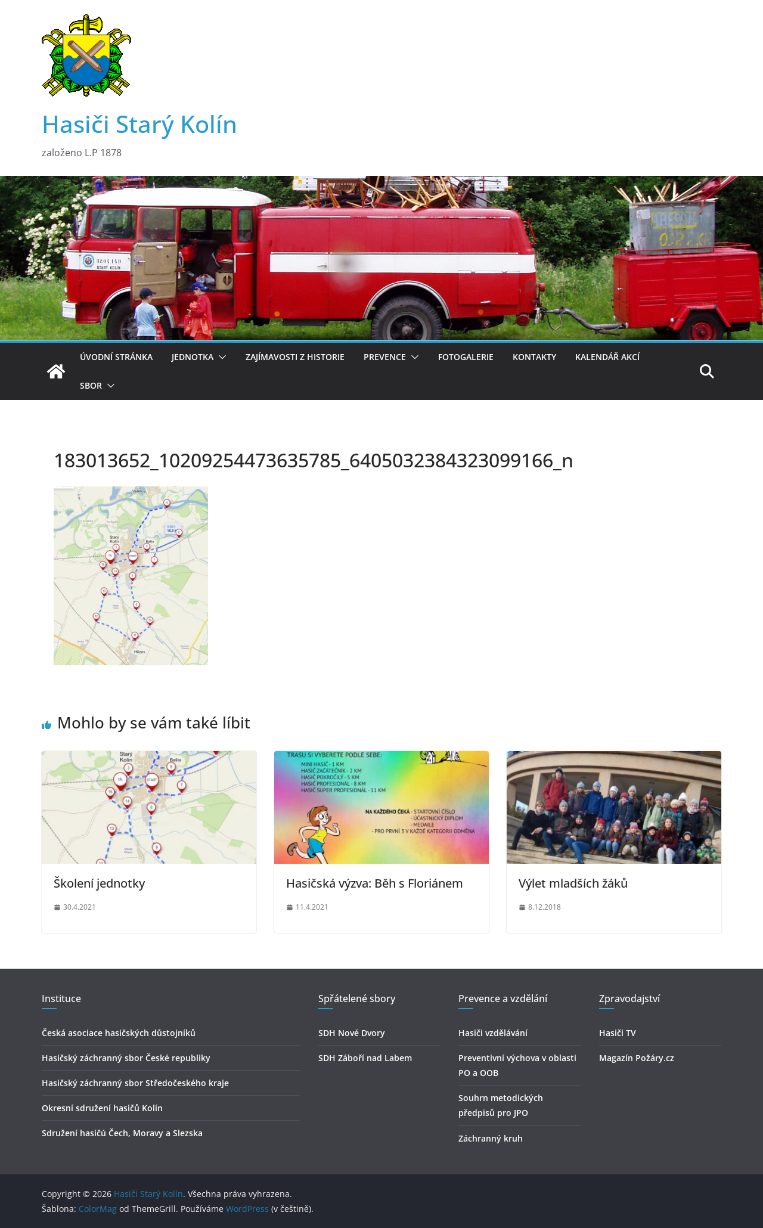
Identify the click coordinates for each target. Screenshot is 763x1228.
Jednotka (192, 356)
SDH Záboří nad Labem (365, 1057)
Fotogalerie (466, 356)
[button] (220, 357)
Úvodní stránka (116, 356)
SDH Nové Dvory (351, 1032)
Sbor (91, 385)
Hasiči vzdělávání (493, 1032)
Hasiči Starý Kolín (139, 123)
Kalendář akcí (607, 356)
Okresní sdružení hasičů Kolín (102, 1108)
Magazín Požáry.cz (636, 1057)
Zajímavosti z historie (295, 356)
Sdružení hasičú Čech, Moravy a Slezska (122, 1133)
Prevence (385, 356)
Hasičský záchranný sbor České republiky (126, 1057)
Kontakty (534, 356)
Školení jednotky (99, 883)
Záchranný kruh (490, 1138)
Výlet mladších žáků (573, 883)
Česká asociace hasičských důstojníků (119, 1032)
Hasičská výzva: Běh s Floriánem (374, 883)
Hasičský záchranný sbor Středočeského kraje (135, 1083)
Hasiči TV (617, 1032)
